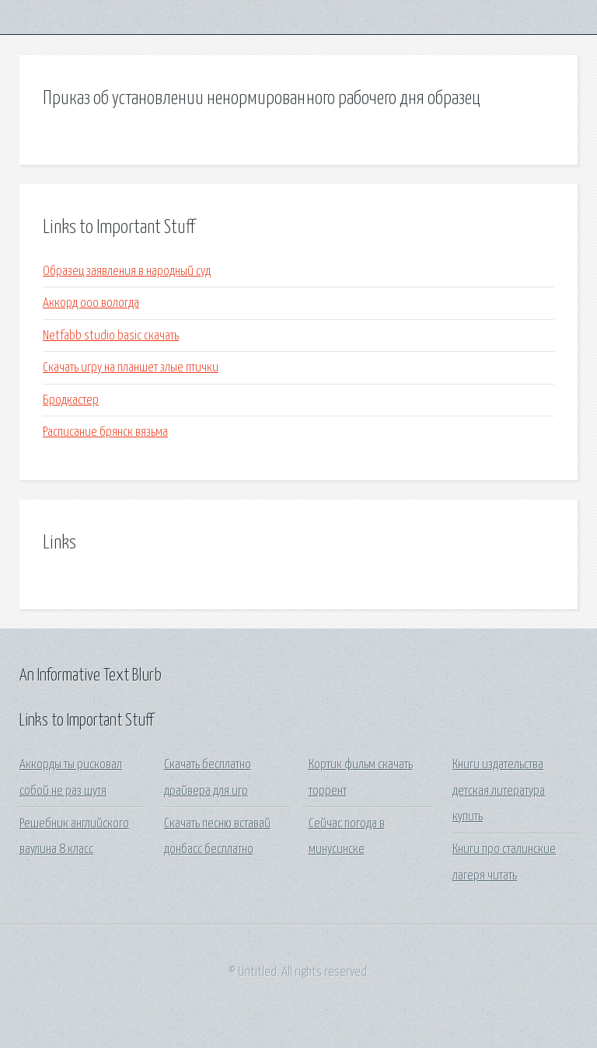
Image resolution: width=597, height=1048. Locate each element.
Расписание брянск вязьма (105, 432)
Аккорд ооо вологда (91, 303)
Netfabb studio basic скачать (111, 336)
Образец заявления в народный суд (127, 271)
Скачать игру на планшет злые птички (130, 367)
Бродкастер (71, 400)
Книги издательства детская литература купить (498, 790)
